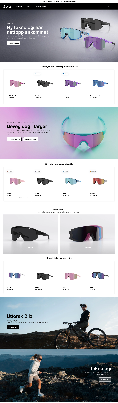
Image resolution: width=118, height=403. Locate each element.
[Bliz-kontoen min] (109, 6)
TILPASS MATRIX (14, 139)
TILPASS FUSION (30, 139)
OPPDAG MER (13, 327)
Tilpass (28, 6)
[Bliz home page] (8, 6)
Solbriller (19, 6)
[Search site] (104, 6)
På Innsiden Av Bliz (40, 6)
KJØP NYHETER (14, 43)
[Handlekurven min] (113, 6)
